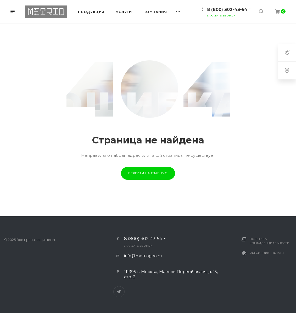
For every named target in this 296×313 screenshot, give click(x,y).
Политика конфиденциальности (269, 241)
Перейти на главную (147, 173)
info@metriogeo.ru (143, 255)
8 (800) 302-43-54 (227, 9)
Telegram (119, 291)
